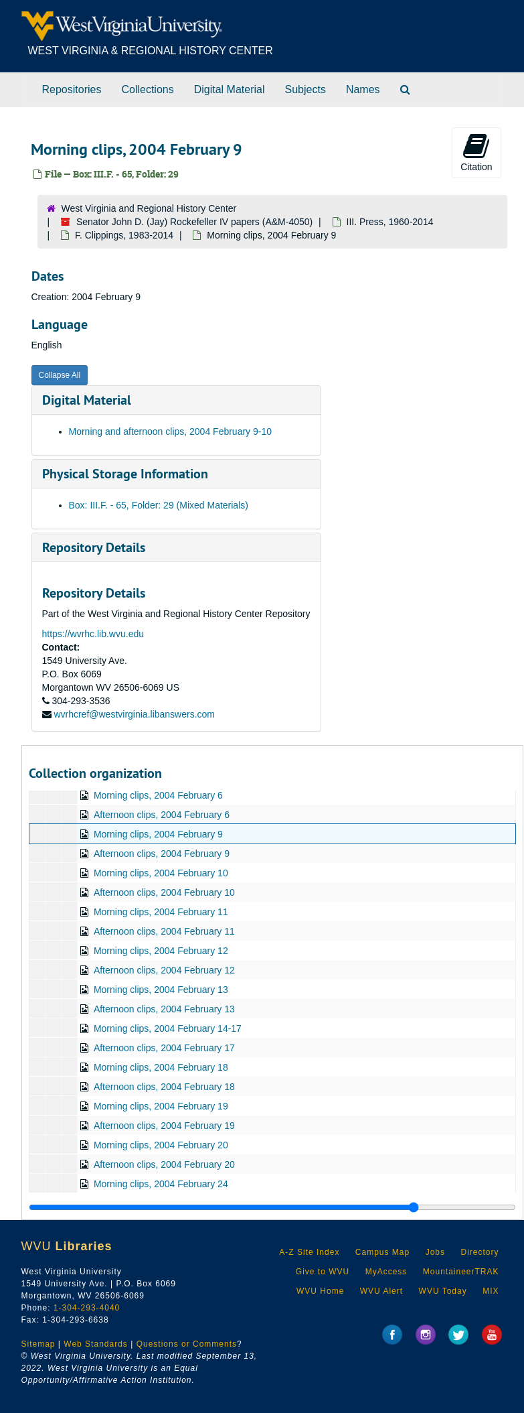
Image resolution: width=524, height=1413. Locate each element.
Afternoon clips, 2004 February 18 (163, 1086)
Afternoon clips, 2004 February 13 (163, 1009)
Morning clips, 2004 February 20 (160, 1145)
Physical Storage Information (125, 473)
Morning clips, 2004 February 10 (160, 873)
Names (363, 89)
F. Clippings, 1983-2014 (124, 235)
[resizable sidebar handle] (272, 1207)
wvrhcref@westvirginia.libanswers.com (134, 714)
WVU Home (320, 1291)
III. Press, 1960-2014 (390, 221)
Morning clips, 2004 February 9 (157, 834)
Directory (479, 1252)
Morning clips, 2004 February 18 (160, 1067)
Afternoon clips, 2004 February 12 (163, 970)
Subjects (305, 89)
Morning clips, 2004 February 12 (160, 950)
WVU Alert (381, 1291)
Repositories (72, 89)
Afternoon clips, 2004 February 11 (163, 931)
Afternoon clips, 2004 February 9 (161, 853)
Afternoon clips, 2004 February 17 (163, 1047)
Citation (476, 152)
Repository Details (93, 547)
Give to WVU (322, 1271)
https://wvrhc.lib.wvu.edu (93, 633)
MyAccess (386, 1271)
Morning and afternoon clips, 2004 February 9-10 (170, 431)
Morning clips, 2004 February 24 (160, 1184)
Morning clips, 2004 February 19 (160, 1106)
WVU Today (443, 1291)
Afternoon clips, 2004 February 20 (163, 1164)
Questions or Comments (187, 1344)
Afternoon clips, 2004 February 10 (163, 892)
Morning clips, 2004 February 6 (157, 795)
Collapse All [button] (60, 375)
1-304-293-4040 (87, 1308)
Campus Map (382, 1252)
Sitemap (38, 1344)
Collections (147, 89)
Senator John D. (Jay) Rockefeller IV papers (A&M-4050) (194, 221)
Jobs (435, 1252)
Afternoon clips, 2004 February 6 (161, 814)
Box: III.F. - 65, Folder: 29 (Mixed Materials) (158, 505)
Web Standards (96, 1344)
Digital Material (229, 89)
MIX (491, 1291)
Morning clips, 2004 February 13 (160, 989)
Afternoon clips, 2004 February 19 (163, 1125)
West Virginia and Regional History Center (149, 208)
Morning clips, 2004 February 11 (160, 911)
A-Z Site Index (309, 1252)
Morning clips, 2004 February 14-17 (167, 1028)
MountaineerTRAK (461, 1271)
